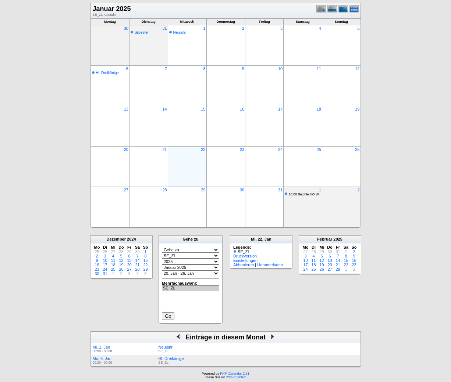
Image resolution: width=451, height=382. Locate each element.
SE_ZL (190, 288)
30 (126, 28)
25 (319, 149)
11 (319, 68)
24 (280, 149)
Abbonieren (243, 265)
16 (242, 109)
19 (357, 109)
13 (126, 109)
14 (164, 109)
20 (126, 149)
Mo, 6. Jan (102, 358)
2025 (337, 239)
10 (280, 68)
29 (203, 190)
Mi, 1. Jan (101, 347)
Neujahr (179, 32)
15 (203, 109)
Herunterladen (270, 265)
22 (203, 149)
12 (357, 68)
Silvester (142, 32)
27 (126, 190)
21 (164, 149)
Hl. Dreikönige (107, 73)
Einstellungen (245, 260)
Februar (324, 239)
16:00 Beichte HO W (304, 194)
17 (280, 109)
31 (164, 28)
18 (319, 109)
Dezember (116, 239)
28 (164, 190)
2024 (131, 239)
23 (242, 149)
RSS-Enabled (236, 377)
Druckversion (245, 256)
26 (357, 149)
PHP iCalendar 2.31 (234, 373)
